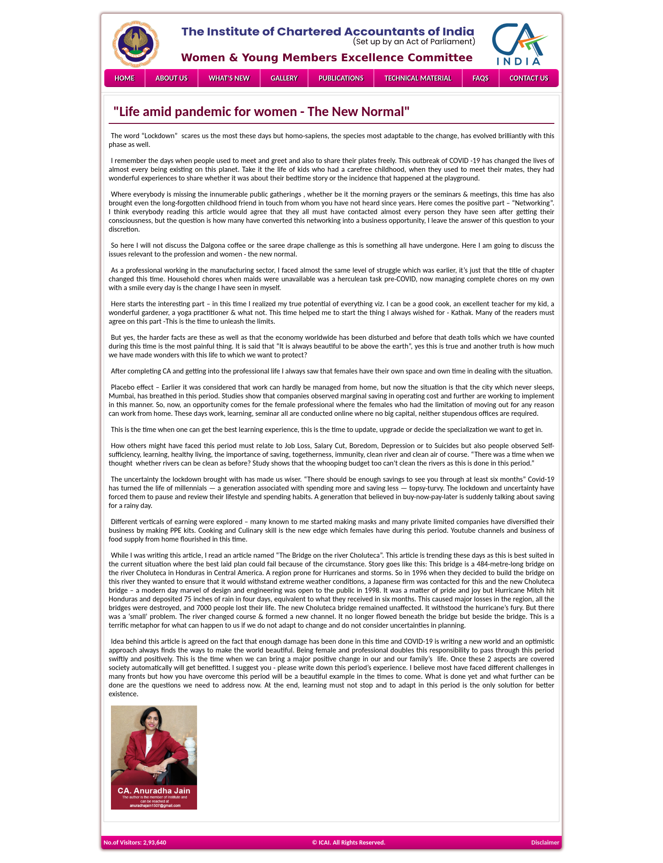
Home (124, 78)
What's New (229, 78)
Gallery (284, 78)
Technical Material (417, 78)
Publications (341, 78)
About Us (171, 78)
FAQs (481, 78)
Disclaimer (545, 842)
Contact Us (529, 78)
